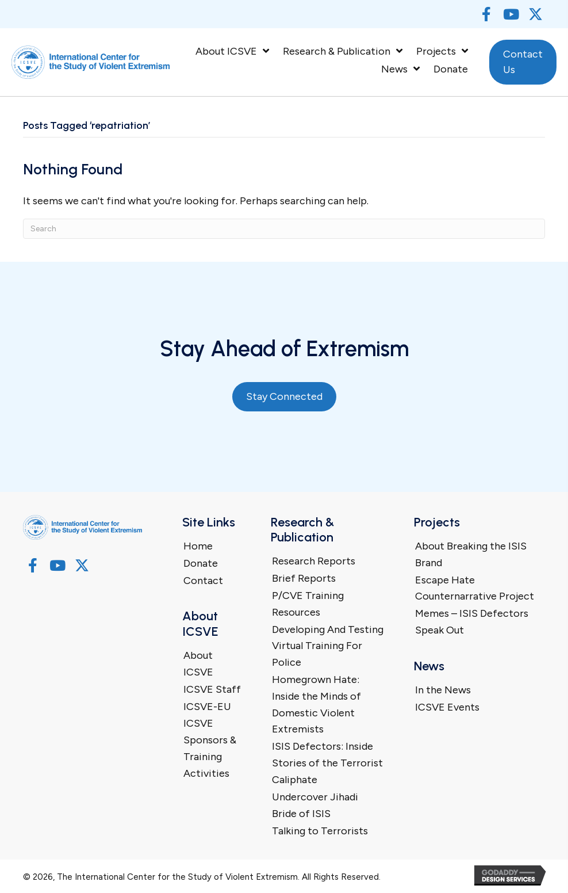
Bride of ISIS (301, 813)
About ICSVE (198, 663)
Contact (203, 580)
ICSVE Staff (212, 689)
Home (198, 546)
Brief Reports (304, 578)
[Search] (284, 229)
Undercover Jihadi (315, 797)
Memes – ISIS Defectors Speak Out (471, 621)
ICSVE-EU (207, 706)
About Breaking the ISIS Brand (471, 554)
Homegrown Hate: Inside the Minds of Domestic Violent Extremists (316, 704)
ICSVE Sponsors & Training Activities (209, 748)
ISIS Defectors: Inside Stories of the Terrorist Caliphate (327, 763)
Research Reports (313, 561)
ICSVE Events (447, 707)
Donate (200, 563)
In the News (443, 690)
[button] (486, 14)
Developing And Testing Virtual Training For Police (327, 646)
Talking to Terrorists (320, 831)
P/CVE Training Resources (308, 604)
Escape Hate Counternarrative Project (474, 588)
